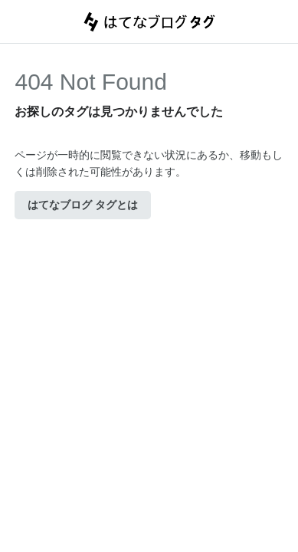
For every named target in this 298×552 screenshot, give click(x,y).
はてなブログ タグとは (83, 205)
